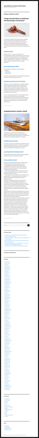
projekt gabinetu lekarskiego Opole (14, 151)
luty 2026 (6, 264)
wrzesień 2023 (7, 297)
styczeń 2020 (7, 350)
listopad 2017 (7, 371)
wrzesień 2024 (7, 283)
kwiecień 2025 (7, 275)
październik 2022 (8, 309)
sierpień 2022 (7, 312)
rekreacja (6, 408)
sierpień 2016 (7, 389)
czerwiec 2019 (7, 354)
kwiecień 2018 (7, 366)
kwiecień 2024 (7, 290)
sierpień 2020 (7, 343)
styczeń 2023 (7, 306)
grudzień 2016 (7, 385)
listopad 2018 (7, 360)
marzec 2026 (7, 263)
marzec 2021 (7, 335)
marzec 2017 (7, 381)
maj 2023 (6, 302)
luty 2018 (6, 369)
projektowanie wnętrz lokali (15, 111)
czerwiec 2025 (7, 272)
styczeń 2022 (7, 321)
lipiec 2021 (7, 329)
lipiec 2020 (7, 344)
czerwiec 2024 (7, 287)
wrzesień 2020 (7, 341)
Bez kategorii (7, 400)
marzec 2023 (7, 305)
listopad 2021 (7, 324)
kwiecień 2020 (7, 347)
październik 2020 (8, 340)
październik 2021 (8, 325)
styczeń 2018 (7, 370)
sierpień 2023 (7, 298)
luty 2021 (6, 336)
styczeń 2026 (7, 265)
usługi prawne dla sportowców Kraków (14, 81)
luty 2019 (6, 356)
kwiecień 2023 (7, 303)
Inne (12, 105)
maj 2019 (6, 355)
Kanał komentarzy (8, 428)
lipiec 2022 (7, 313)
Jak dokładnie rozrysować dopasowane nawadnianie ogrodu (16, 245)
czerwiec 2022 (7, 314)
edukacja (6, 402)
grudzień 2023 (7, 295)
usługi (6, 413)
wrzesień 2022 (7, 310)
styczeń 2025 (7, 278)
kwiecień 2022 (7, 317)
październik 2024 (8, 282)
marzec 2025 (7, 276)
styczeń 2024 (7, 294)
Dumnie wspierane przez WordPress (20, 435)
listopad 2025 (7, 268)
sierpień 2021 (7, 328)
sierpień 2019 (7, 352)
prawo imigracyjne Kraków (11, 66)
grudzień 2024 (7, 279)
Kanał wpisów (7, 427)
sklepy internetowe (8, 409)
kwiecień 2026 (7, 261)
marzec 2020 (7, 348)
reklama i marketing (9, 406)
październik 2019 (8, 351)
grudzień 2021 (7, 322)
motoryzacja (7, 405)
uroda (6, 412)
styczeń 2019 (7, 358)
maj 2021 (6, 332)
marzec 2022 (7, 318)
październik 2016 (8, 386)
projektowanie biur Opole (11, 141)
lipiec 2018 (7, 363)
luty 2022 (6, 320)
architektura (7, 398)
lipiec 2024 (7, 286)
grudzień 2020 (7, 339)
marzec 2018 (7, 367)
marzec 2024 (7, 291)
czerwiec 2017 (7, 377)
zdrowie (6, 416)
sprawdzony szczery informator (15, 6)
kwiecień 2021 (7, 333)
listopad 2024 (7, 280)
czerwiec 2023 (7, 301)
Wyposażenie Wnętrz (9, 415)
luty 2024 (6, 293)
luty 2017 (6, 382)
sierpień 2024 (7, 284)
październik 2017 (8, 373)
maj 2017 (6, 378)
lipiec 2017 (7, 375)
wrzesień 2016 (7, 388)
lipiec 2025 (7, 271)
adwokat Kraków (8, 51)
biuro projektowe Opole (10, 160)
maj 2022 (6, 316)
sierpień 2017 (7, 374)
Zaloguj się (7, 425)
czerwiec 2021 (7, 331)
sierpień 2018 (7, 362)
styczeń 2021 (7, 337)
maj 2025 (6, 274)
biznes (6, 401)
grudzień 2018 (7, 359)
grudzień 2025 (7, 267)
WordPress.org (7, 429)
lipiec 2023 (7, 299)
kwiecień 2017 (7, 379)
